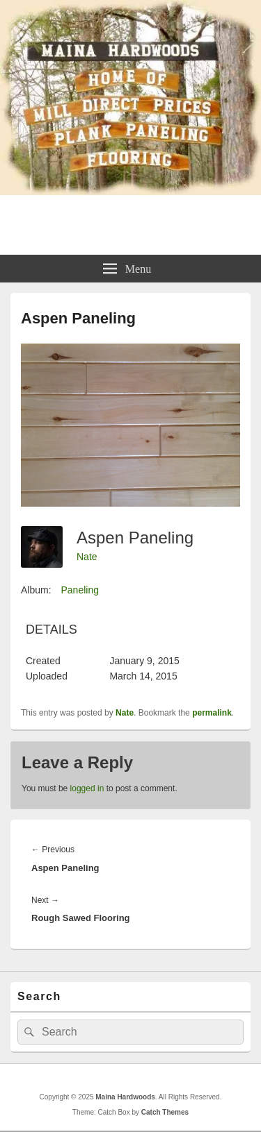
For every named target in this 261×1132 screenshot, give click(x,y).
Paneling (80, 589)
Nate (87, 556)
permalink (212, 713)
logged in (87, 788)
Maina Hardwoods (130, 218)
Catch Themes (165, 1112)
